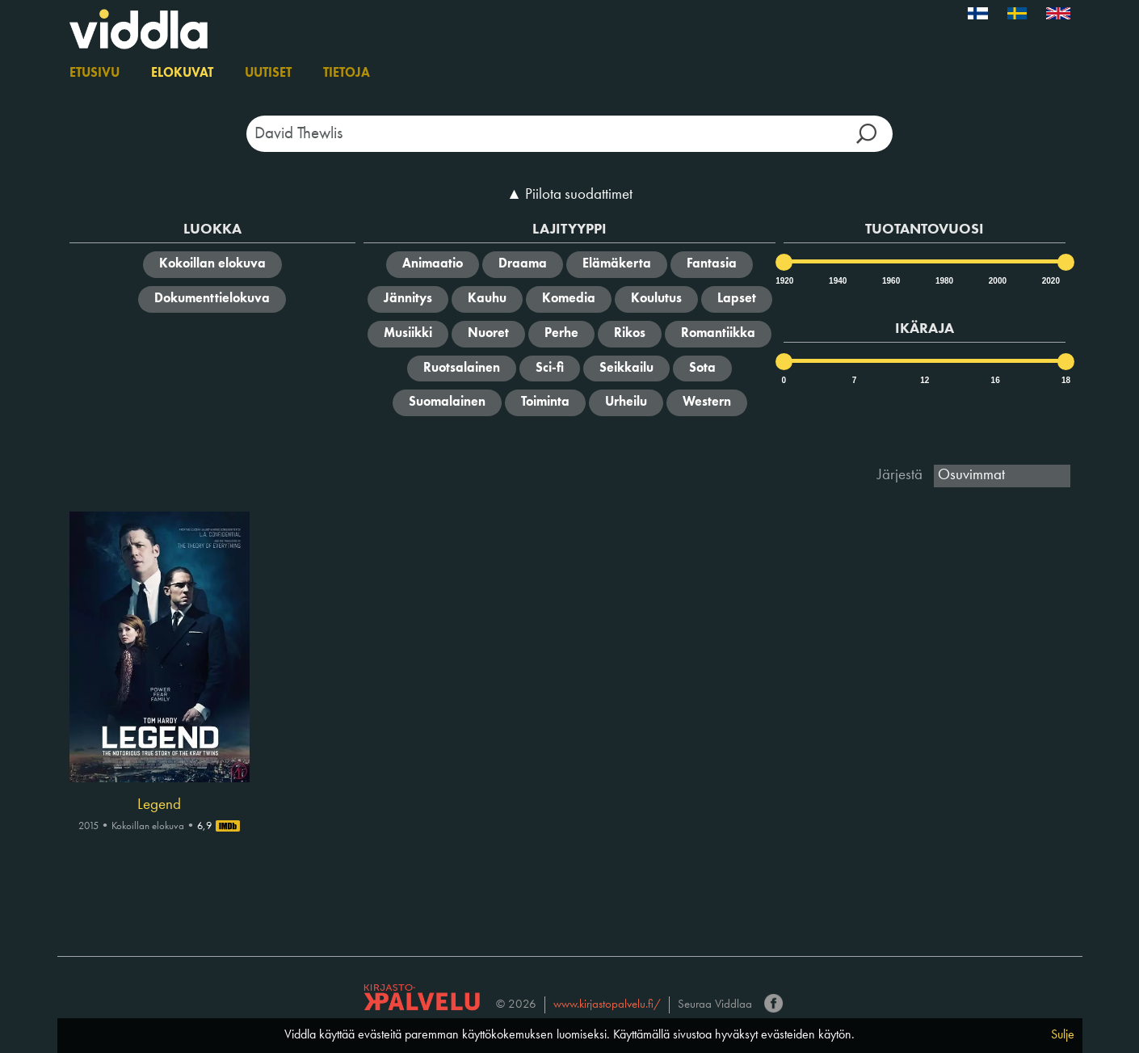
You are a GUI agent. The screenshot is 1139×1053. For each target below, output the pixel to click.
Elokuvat (182, 73)
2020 (1050, 280)
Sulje (1062, 1035)
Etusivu (94, 73)
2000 (997, 280)
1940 (837, 280)
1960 (890, 280)
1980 (943, 280)
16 (995, 380)
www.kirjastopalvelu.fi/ (607, 1005)
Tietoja (346, 73)
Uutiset (268, 73)
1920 (783, 280)
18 (1065, 380)
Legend (159, 805)
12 (924, 380)
